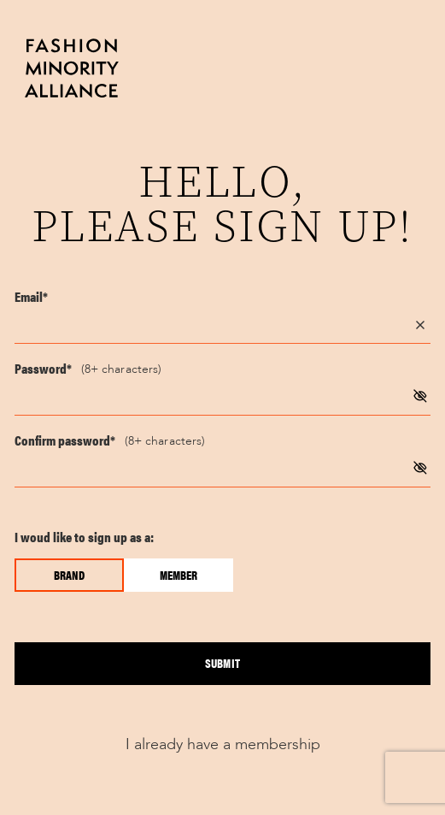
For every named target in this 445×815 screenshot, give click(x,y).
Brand (69, 575)
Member (178, 575)
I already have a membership (223, 744)
